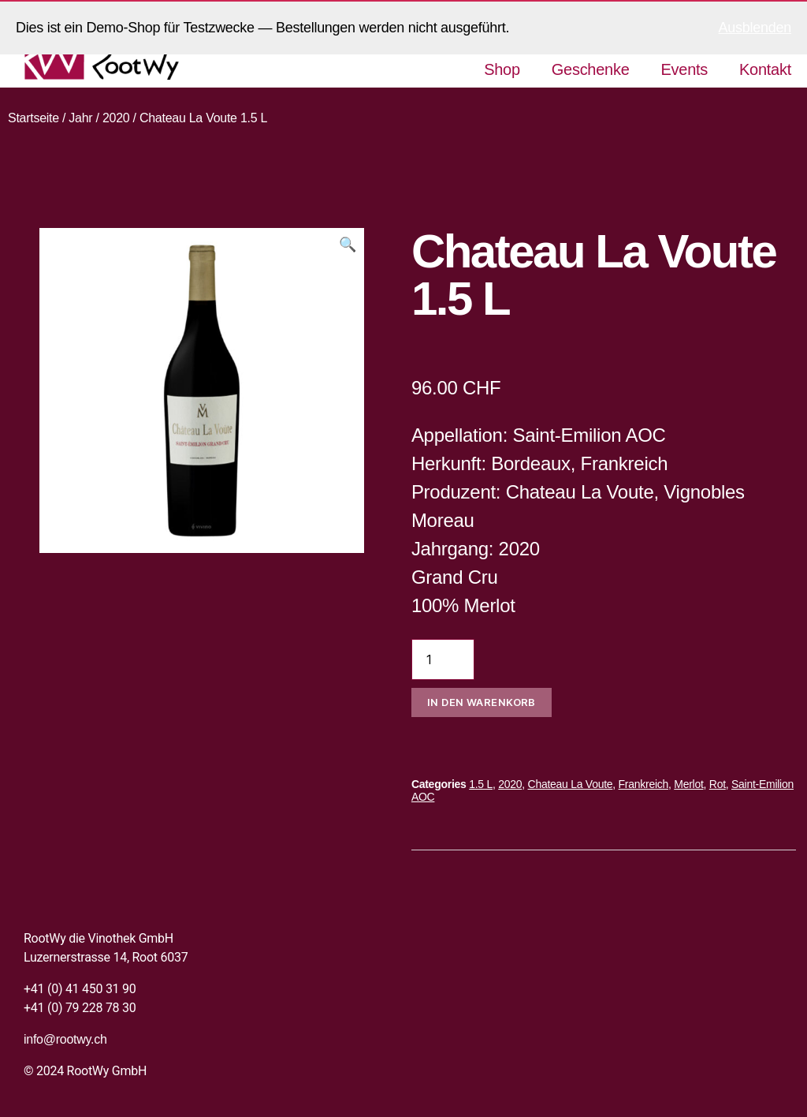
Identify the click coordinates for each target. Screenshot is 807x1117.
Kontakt (765, 69)
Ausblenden (755, 27)
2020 (116, 118)
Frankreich (643, 784)
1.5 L (481, 784)
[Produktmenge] (442, 659)
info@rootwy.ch (65, 1039)
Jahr (80, 118)
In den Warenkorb (481, 702)
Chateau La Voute (570, 784)
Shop (502, 69)
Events (684, 69)
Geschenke (591, 69)
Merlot (688, 784)
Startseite (33, 118)
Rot (717, 784)
